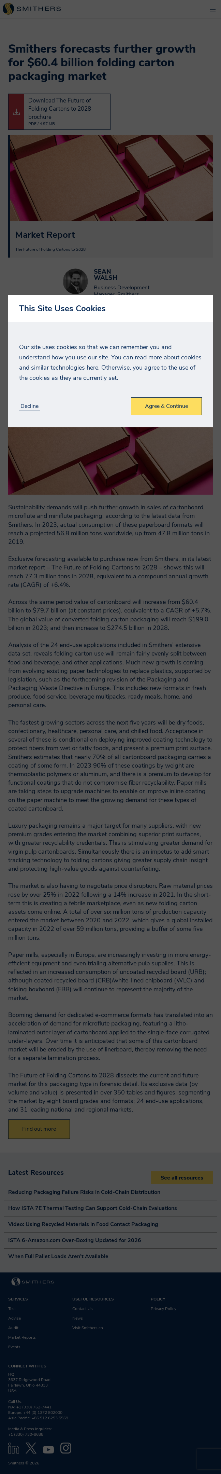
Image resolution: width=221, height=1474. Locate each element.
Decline (29, 406)
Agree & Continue (166, 406)
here (92, 367)
